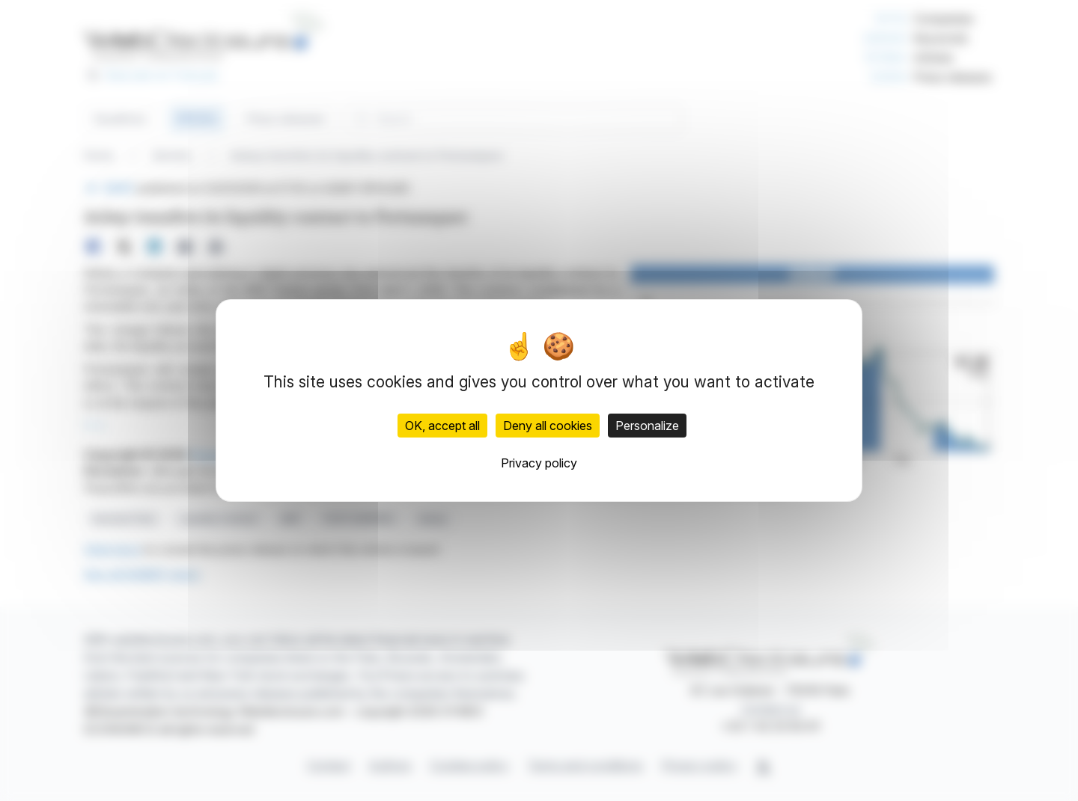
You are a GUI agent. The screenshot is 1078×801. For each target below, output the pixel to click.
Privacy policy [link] (539, 462)
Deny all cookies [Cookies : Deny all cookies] (547, 425)
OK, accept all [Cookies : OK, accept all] (442, 425)
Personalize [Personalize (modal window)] (647, 425)
